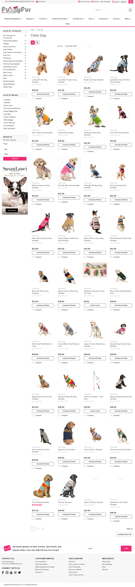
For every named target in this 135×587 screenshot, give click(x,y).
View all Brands (9, 128)
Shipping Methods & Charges (44, 567)
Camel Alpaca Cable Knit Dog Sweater (68, 239)
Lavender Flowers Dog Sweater (67, 81)
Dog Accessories (9, 46)
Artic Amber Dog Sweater (42, 133)
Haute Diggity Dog (10, 111)
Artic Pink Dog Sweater (119, 133)
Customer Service (40, 562)
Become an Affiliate (75, 569)
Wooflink (7, 102)
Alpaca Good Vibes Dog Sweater (68, 292)
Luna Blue (7, 114)
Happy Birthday (9, 84)
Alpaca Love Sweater (66, 449)
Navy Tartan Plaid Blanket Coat (120, 292)
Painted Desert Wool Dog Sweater (120, 239)
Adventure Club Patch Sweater (119, 503)
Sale (5, 78)
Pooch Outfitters (10, 117)
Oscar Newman (9, 123)
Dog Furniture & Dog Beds (13, 61)
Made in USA (8, 75)
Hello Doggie (8, 120)
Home (32, 30)
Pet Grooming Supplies (11, 64)
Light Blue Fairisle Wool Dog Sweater (120, 81)
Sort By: (60, 46)
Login (116, 2)
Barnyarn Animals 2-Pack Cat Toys (94, 292)
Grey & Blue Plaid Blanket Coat (68, 345)
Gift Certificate (105, 2)
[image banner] (15, 190)
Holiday (6, 44)
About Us (72, 562)
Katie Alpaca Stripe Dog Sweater (42, 239)
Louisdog (7, 100)
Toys (91, 19)
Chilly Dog (40, 30)
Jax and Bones (9, 126)
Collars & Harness (60, 19)
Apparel (30, 19)
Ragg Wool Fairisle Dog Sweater (42, 398)
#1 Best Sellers (9, 81)
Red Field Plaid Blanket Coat (41, 345)
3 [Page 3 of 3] (42, 529)
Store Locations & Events (77, 564)
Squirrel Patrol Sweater (93, 502)
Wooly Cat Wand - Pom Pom (93, 398)
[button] (15, 143)
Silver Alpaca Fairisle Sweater (40, 450)
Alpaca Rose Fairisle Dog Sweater (120, 345)
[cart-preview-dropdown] (130, 1)
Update (15, 159)
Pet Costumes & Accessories (9, 36)
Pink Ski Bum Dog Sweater (69, 185)
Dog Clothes (7, 49)
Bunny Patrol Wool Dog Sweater (93, 239)
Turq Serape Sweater (40, 502)
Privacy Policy (73, 572)
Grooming (104, 19)
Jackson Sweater (65, 502)
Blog (103, 567)
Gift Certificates (107, 564)
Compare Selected (124, 534)
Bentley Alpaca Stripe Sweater (41, 186)
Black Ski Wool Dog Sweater (40, 292)
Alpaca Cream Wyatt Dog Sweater (94, 345)
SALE (68, 24)
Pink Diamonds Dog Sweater (118, 186)
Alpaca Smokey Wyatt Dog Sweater (121, 398)
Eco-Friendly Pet (9, 70)
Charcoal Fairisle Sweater (120, 449)
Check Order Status (41, 564)
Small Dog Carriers (10, 67)
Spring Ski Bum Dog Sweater (92, 134)
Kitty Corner (7, 72)
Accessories (78, 19)
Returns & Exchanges (42, 569)
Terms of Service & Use (76, 575)
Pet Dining (7, 58)
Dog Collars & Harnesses (12, 52)
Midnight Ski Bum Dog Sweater (93, 186)
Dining (116, 19)
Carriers (43, 19)
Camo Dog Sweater (66, 133)
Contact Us (38, 572)
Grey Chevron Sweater (93, 449)
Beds (128, 19)
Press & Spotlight (74, 567)
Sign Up (123, 2)
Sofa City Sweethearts (12, 108)
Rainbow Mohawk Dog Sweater (67, 398)
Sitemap (105, 569)
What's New (8, 87)
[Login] (112, 1)
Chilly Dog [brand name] (35, 77)
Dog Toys (6, 55)
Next (130, 529)
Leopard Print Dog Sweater (39, 81)
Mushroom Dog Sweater (94, 80)
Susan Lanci (8, 105)
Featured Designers (13, 19)
